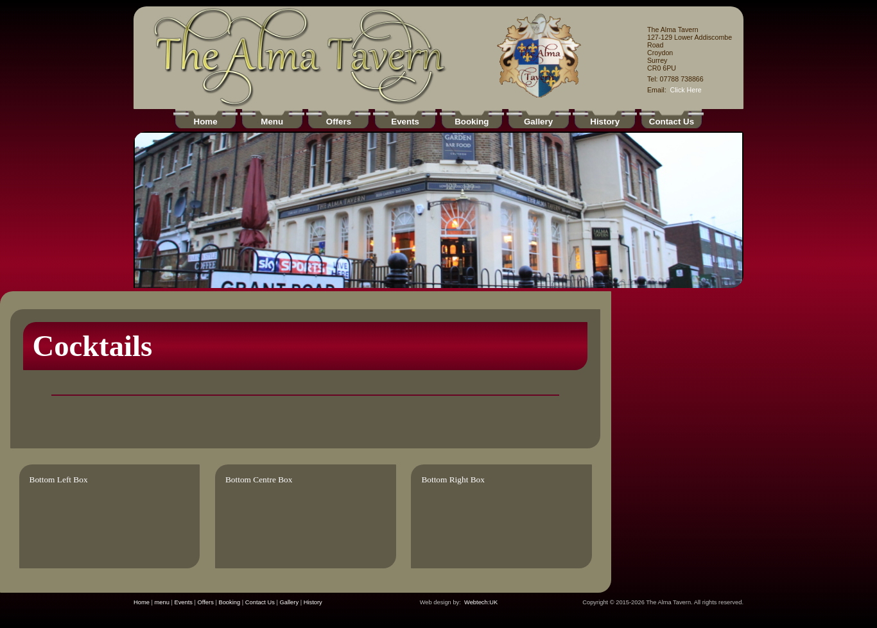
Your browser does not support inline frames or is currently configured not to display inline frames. (438, 210)
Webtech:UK (481, 602)
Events (183, 602)
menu (162, 602)
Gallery (289, 602)
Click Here (686, 90)
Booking (229, 602)
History (313, 602)
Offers (206, 602)
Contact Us (260, 602)
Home (142, 602)
